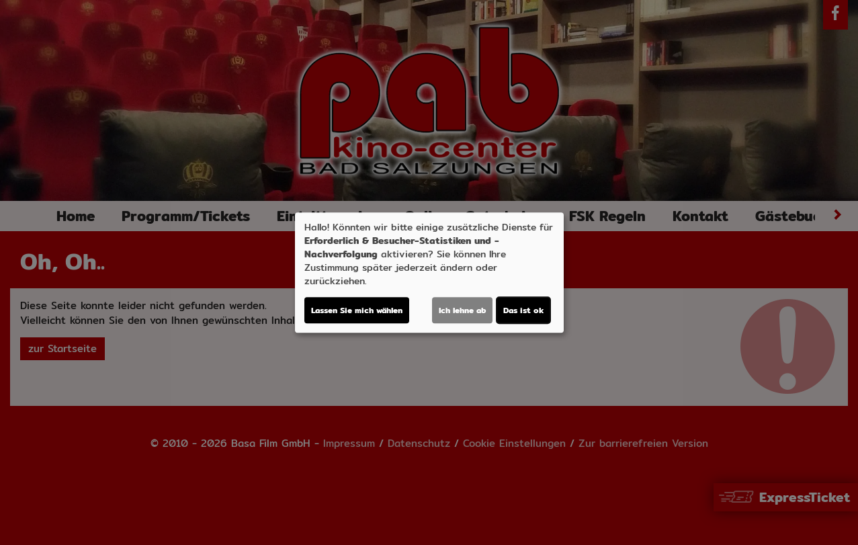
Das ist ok (523, 310)
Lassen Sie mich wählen (356, 310)
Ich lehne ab (462, 310)
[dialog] (429, 272)
